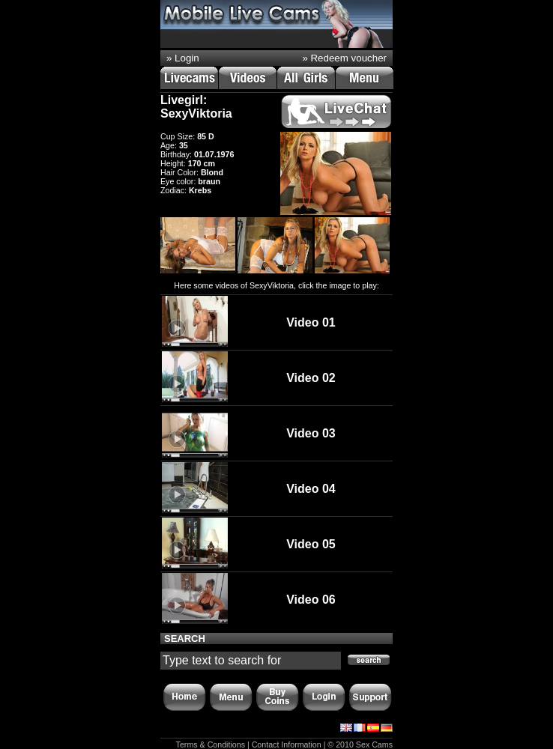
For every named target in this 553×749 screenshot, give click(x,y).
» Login (182, 58)
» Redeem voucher (344, 58)
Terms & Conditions (210, 744)
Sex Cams (374, 744)
